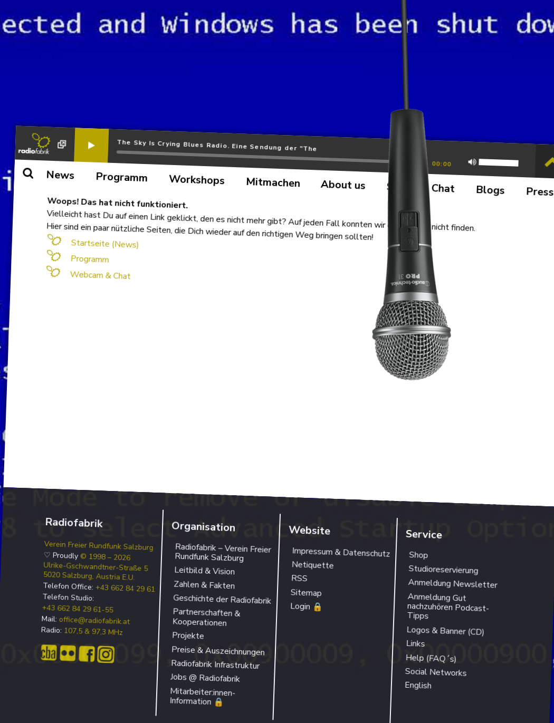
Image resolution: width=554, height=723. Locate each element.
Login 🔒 (306, 606)
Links (415, 644)
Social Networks (436, 672)
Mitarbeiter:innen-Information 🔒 (202, 696)
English (418, 685)
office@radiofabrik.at (94, 621)
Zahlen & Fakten (204, 585)
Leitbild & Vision (204, 571)
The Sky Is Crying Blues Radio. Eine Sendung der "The (217, 145)
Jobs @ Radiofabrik (205, 678)
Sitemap (306, 592)
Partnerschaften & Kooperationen (207, 617)
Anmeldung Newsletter (453, 583)
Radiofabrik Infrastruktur (215, 664)
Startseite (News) (105, 243)
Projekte (188, 636)
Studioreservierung (443, 570)
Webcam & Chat (100, 275)
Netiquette (312, 565)
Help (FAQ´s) (431, 657)
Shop (418, 554)
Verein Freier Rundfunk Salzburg (99, 545)
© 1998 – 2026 (105, 557)
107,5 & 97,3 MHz (93, 632)
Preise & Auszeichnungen (218, 650)
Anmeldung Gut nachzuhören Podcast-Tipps (448, 606)
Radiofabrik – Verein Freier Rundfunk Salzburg (223, 552)
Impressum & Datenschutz (341, 552)
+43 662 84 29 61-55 (78, 609)
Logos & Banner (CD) (445, 631)
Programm (89, 259)
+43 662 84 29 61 (125, 588)
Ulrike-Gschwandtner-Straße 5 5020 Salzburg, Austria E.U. (95, 571)
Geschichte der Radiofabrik (222, 599)
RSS (299, 578)
